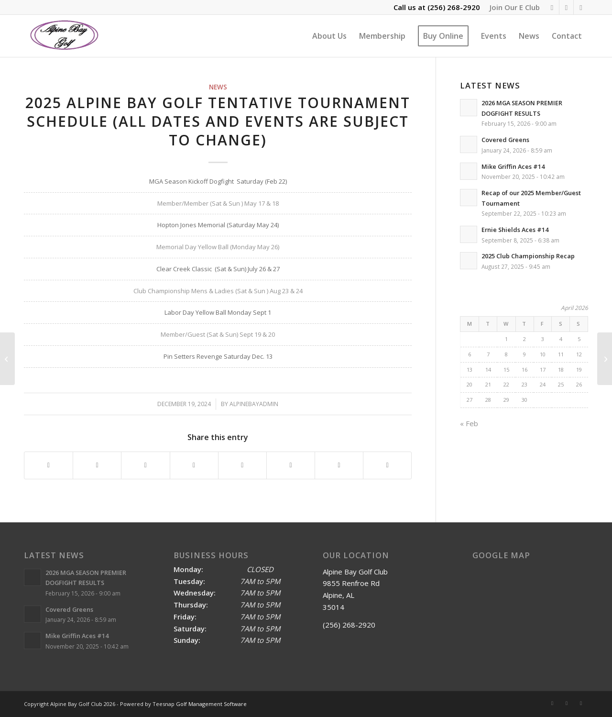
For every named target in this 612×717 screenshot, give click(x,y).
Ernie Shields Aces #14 (514, 229)
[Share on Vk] (291, 465)
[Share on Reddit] (339, 465)
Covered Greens (505, 139)
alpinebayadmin (254, 404)
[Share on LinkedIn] (194, 465)
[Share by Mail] (387, 465)
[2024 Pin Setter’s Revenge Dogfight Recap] (7, 358)
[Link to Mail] (581, 7)
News (218, 87)
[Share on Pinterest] (145, 465)
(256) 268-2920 (453, 7)
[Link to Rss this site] (552, 7)
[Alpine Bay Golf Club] (65, 36)
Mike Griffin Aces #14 (513, 166)
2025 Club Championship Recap (528, 256)
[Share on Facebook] (48, 465)
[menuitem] (512, 7)
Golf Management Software (211, 703)
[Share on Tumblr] (242, 465)
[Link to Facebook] (566, 7)
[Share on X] (97, 465)
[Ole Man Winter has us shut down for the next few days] (604, 358)
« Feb (469, 423)
